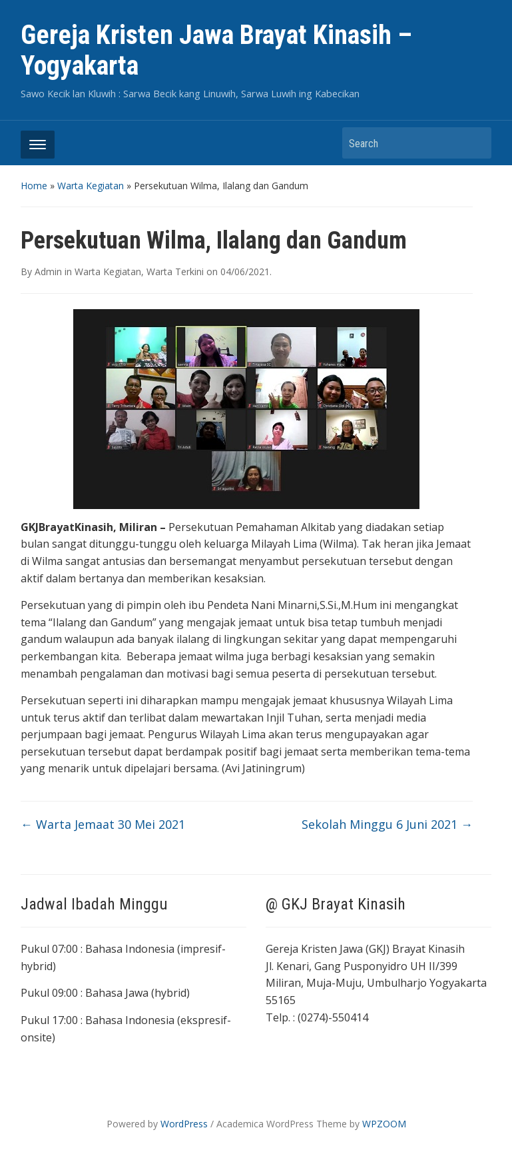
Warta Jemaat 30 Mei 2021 (103, 824)
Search (475, 143)
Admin (48, 271)
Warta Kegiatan (90, 185)
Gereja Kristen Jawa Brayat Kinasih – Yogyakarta (216, 50)
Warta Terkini (175, 271)
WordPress (184, 1123)
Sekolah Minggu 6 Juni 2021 (387, 824)
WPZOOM (384, 1123)
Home (34, 185)
